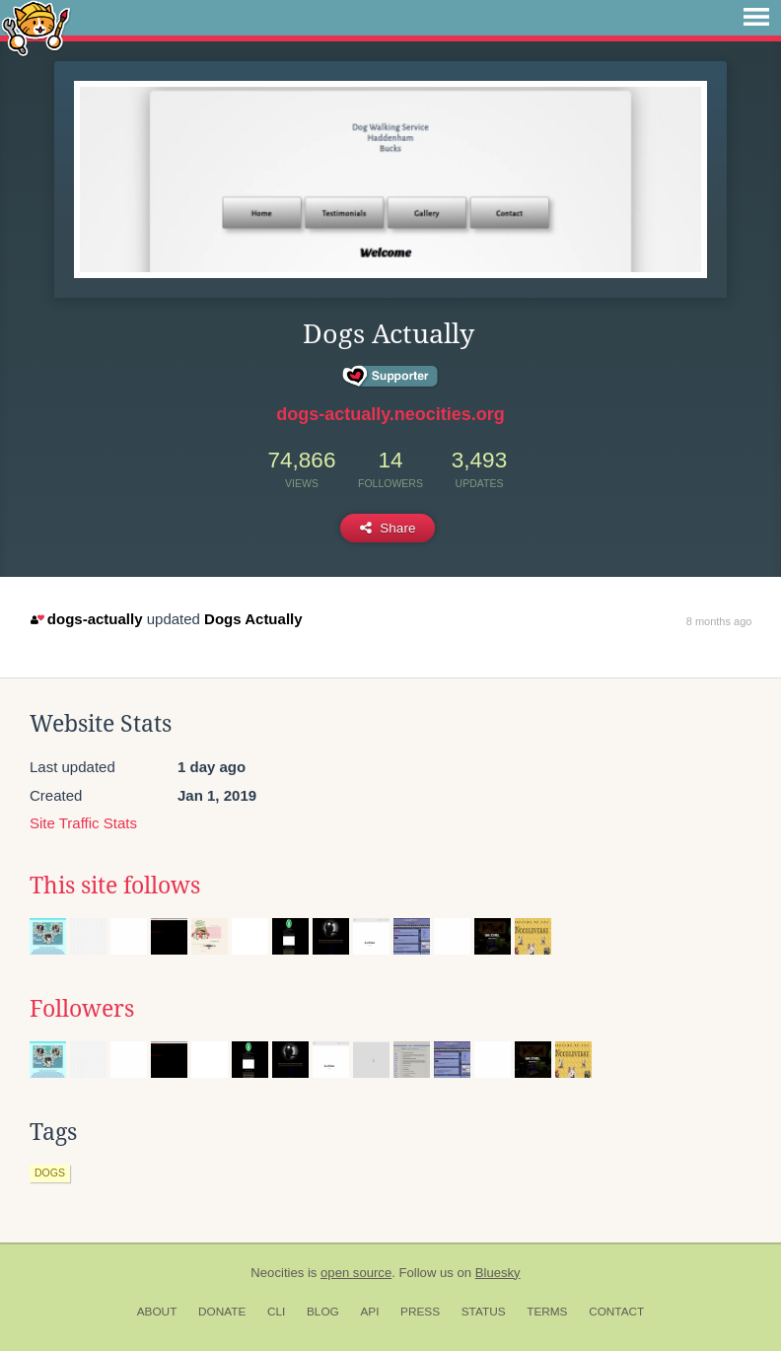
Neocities (277, 1272)
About (157, 1311)
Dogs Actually (253, 618)
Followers (82, 1009)
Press (420, 1311)
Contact (616, 1311)
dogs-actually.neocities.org (390, 414)
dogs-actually (86, 618)
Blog (323, 1311)
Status (484, 1311)
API (369, 1311)
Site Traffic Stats (83, 823)
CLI (276, 1311)
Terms (547, 1311)
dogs (50, 1172)
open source (355, 1272)
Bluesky (498, 1272)
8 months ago (719, 621)
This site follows (115, 885)
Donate (222, 1311)
